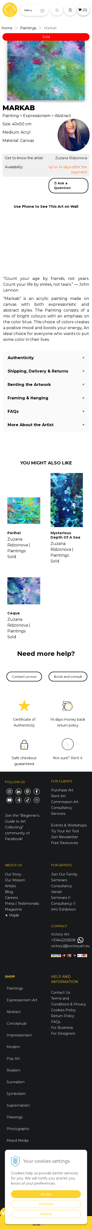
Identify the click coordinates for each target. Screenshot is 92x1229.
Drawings (15, 1117)
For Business (62, 1027)
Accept (46, 1194)
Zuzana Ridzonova (71, 158)
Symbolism (16, 1093)
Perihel (14, 533)
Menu (28, 10)
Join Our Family (64, 874)
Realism (13, 1070)
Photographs (18, 1129)
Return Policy (62, 1016)
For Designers (63, 1033)
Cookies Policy (63, 1010)
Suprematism (18, 1105)
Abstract (14, 1012)
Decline (46, 1214)
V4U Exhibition (63, 909)
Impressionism (19, 1035)
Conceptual (16, 1023)
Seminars (59, 880)
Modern (13, 1047)
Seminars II (60, 897)
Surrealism (16, 1082)
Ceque (13, 613)
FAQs (55, 1022)
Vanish (56, 892)
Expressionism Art (22, 1000)
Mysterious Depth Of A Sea (65, 535)
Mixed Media (17, 1140)
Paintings (15, 988)
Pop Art (13, 1058)
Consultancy (61, 886)
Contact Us (60, 992)
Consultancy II (63, 903)
